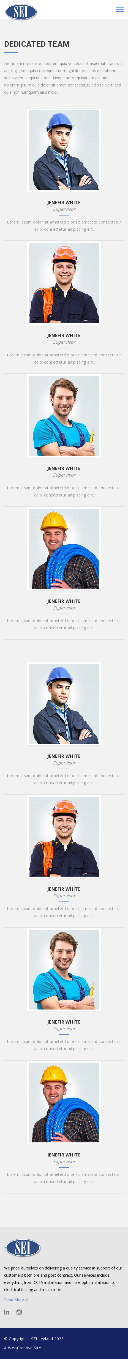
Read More (16, 1299)
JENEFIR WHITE (64, 202)
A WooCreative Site (22, 1347)
